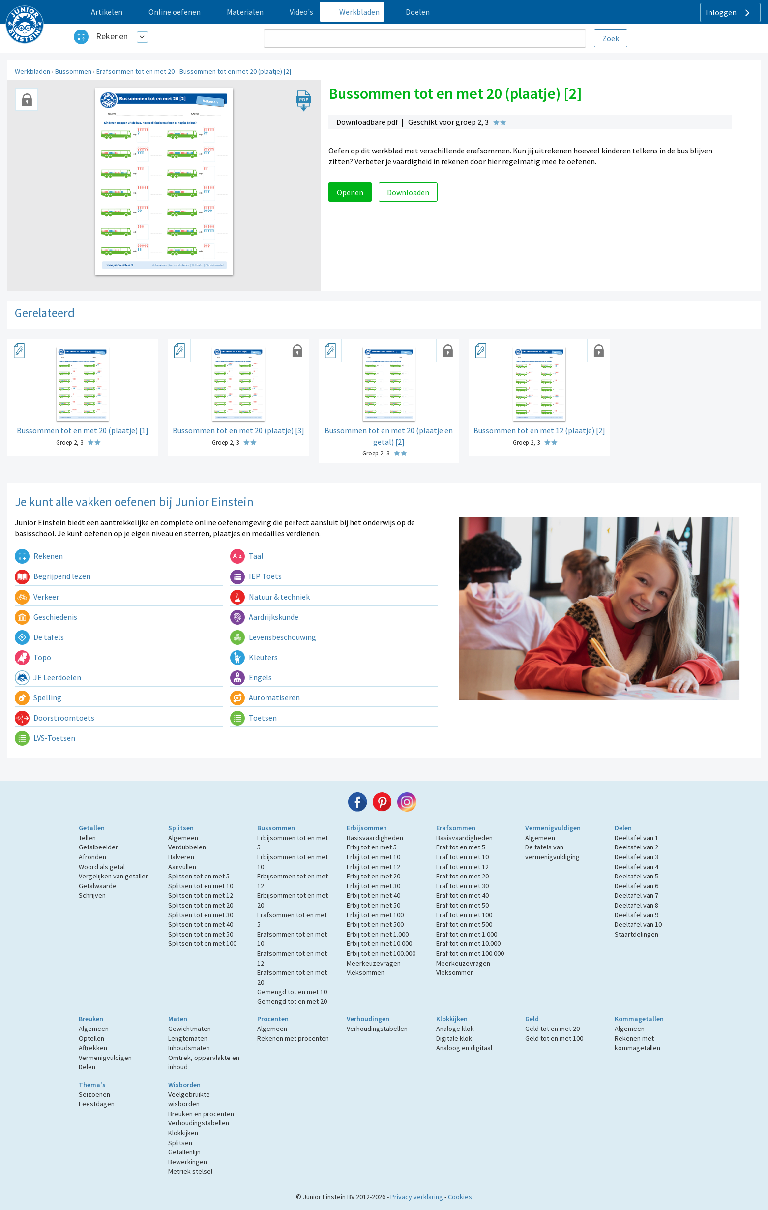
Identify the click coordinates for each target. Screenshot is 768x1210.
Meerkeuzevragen (374, 963)
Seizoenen (94, 1094)
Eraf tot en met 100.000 (470, 953)
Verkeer (37, 597)
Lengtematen (187, 1038)
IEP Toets (256, 576)
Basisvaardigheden (375, 837)
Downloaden (408, 192)
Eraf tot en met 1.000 (466, 934)
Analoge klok (455, 1028)
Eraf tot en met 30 (462, 885)
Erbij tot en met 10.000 (379, 943)
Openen (350, 192)
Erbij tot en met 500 (375, 924)
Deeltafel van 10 (638, 924)
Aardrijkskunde (264, 617)
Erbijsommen (367, 827)
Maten (177, 1018)
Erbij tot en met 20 (373, 876)
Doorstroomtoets (54, 718)
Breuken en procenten (201, 1113)
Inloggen (729, 12)
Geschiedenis (46, 617)
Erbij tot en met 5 (372, 847)
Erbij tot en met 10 (373, 856)
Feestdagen (97, 1103)
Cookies (460, 1196)
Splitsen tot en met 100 (202, 943)
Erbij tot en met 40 (373, 895)
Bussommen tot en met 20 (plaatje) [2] (235, 71)
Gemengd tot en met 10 (292, 991)
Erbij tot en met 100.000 (381, 953)
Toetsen (253, 718)
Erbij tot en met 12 (373, 866)
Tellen (87, 837)
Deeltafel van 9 (636, 914)
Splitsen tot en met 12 (200, 895)
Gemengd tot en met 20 (292, 1001)
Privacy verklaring (416, 1196)
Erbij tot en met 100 (375, 914)
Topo (33, 657)
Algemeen (183, 837)
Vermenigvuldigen (553, 827)
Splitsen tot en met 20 (200, 905)
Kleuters (254, 657)
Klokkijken (452, 1018)
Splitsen (181, 827)
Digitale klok (454, 1038)
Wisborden (184, 1084)
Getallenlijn (184, 1152)
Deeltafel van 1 (636, 837)
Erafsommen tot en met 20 (135, 71)
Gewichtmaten (189, 1028)
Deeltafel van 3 (636, 856)
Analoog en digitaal (464, 1047)
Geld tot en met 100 (554, 1038)
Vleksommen (365, 972)
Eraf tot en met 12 (462, 866)
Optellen (91, 1038)
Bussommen (73, 71)
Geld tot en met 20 (552, 1028)
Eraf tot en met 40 (462, 895)
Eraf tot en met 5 (460, 847)
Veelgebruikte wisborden (189, 1099)
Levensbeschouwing (273, 637)
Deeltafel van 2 (636, 847)
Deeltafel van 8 (636, 905)
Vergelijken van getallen (114, 876)
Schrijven (92, 895)
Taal (247, 556)
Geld (532, 1018)
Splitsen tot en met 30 (200, 914)
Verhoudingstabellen (377, 1028)
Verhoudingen (368, 1018)
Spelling (38, 697)
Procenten (273, 1018)
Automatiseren (265, 697)
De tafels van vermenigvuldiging (552, 852)
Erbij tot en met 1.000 (378, 934)
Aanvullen (182, 866)
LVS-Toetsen (45, 738)
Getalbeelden (99, 847)
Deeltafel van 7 (636, 895)
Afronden (92, 856)
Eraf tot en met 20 (462, 876)
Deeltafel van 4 (636, 866)
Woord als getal (102, 866)
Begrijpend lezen (52, 576)
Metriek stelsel (190, 1171)
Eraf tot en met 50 (462, 905)
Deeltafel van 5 (636, 876)
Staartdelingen (636, 934)
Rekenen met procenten (293, 1038)
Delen (623, 827)
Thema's (92, 1084)
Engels (251, 677)
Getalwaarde (98, 885)
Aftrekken (93, 1047)
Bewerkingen (187, 1161)
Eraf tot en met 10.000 (468, 943)
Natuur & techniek (270, 597)
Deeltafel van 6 (636, 885)
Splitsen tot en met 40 (200, 924)
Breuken (91, 1018)
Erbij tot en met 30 (373, 885)
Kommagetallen (639, 1018)
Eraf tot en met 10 (462, 856)
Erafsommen (455, 827)
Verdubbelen (187, 847)
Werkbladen (32, 71)
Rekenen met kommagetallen (637, 1043)
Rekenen (112, 36)
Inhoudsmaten (189, 1047)
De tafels (39, 637)
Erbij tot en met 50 (373, 905)
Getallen (92, 827)
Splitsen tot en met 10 (200, 885)
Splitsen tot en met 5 (199, 876)
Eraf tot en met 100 (464, 914)
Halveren (181, 856)
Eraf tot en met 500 (464, 924)
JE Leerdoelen (48, 677)
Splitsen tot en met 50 (200, 934)
